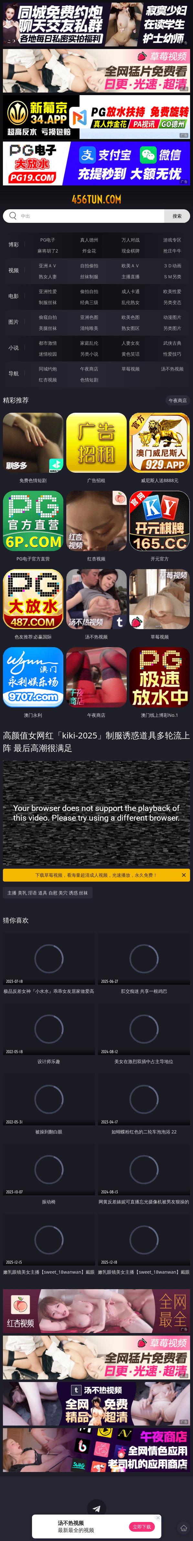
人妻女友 (131, 343)
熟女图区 (131, 328)
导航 (13, 373)
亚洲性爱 (48, 291)
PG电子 (47, 240)
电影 (13, 296)
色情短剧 (89, 380)
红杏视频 (48, 380)
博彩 (13, 244)
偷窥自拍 (48, 317)
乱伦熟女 (131, 302)
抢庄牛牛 (172, 251)
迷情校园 (48, 354)
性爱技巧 (172, 354)
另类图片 (172, 328)
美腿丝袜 (48, 328)
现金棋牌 (131, 251)
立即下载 (142, 1527)
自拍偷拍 (89, 265)
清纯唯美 (89, 328)
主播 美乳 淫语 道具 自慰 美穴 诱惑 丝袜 (47, 893)
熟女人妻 (48, 276)
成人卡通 (131, 291)
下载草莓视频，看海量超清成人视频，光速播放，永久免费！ (111, 875)
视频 (13, 270)
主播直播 (131, 276)
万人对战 (131, 240)
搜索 (177, 216)
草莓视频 (131, 369)
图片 (13, 321)
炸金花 (89, 251)
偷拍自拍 (89, 291)
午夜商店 (89, 369)
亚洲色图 (89, 317)
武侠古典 (172, 343)
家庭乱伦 (89, 343)
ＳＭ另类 (172, 276)
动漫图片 (172, 317)
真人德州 (89, 240)
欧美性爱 (172, 291)
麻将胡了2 (48, 251)
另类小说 (89, 354)
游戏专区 (172, 240)
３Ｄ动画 (172, 265)
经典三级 (89, 302)
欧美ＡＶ (131, 265)
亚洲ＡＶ (48, 265)
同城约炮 (48, 369)
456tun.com (96, 199)
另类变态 (172, 302)
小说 (13, 347)
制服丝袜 (48, 302)
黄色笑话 (131, 354)
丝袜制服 (89, 276)
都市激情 (48, 343)
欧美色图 (131, 317)
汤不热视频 (172, 369)
